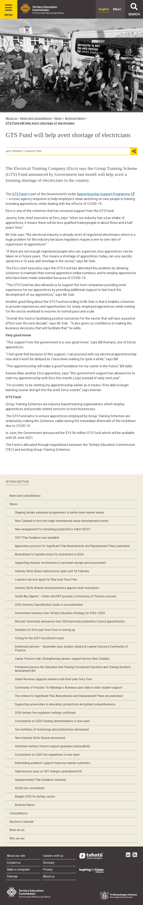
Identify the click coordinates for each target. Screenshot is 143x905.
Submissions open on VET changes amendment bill (48, 771)
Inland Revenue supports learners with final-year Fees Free (53, 679)
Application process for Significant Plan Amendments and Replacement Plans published (72, 546)
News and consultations (35, 118)
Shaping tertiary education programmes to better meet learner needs (59, 512)
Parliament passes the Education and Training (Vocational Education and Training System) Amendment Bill (73, 669)
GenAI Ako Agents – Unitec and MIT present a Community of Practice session (65, 596)
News (58, 118)
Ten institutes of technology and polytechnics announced (52, 729)
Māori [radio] (117, 9)
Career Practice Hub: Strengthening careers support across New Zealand (62, 658)
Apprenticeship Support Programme (103, 194)
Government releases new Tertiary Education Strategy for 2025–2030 (60, 613)
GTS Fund (19, 194)
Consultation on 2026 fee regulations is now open (47, 754)
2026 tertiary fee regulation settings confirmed (45, 712)
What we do (17, 830)
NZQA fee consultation (30, 788)
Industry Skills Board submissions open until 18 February (52, 571)
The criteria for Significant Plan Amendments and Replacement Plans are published (69, 696)
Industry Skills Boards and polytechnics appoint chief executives (57, 588)
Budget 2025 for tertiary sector (35, 796)
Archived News (75, 118)
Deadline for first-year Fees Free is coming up (45, 630)
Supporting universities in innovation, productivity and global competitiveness (65, 704)
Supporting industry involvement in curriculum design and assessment (60, 563)
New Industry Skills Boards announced (40, 738)
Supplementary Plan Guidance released (40, 780)
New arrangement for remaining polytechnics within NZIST (52, 529)
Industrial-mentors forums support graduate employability (52, 746)
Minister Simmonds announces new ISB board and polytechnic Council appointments (70, 621)
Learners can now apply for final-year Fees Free (46, 579)
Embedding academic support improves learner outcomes (52, 763)
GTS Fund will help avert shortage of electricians (40, 123)
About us (11, 118)
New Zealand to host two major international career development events (61, 521)
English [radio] (104, 9)
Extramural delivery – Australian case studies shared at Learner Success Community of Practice (71, 648)
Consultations (19, 813)
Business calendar (22, 821)
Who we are (17, 838)
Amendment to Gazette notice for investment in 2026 (49, 554)
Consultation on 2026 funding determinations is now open (52, 721)
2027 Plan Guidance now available (37, 537)
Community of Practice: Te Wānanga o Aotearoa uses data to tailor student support (68, 687)
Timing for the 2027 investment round (39, 638)
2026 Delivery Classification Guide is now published (49, 604)
